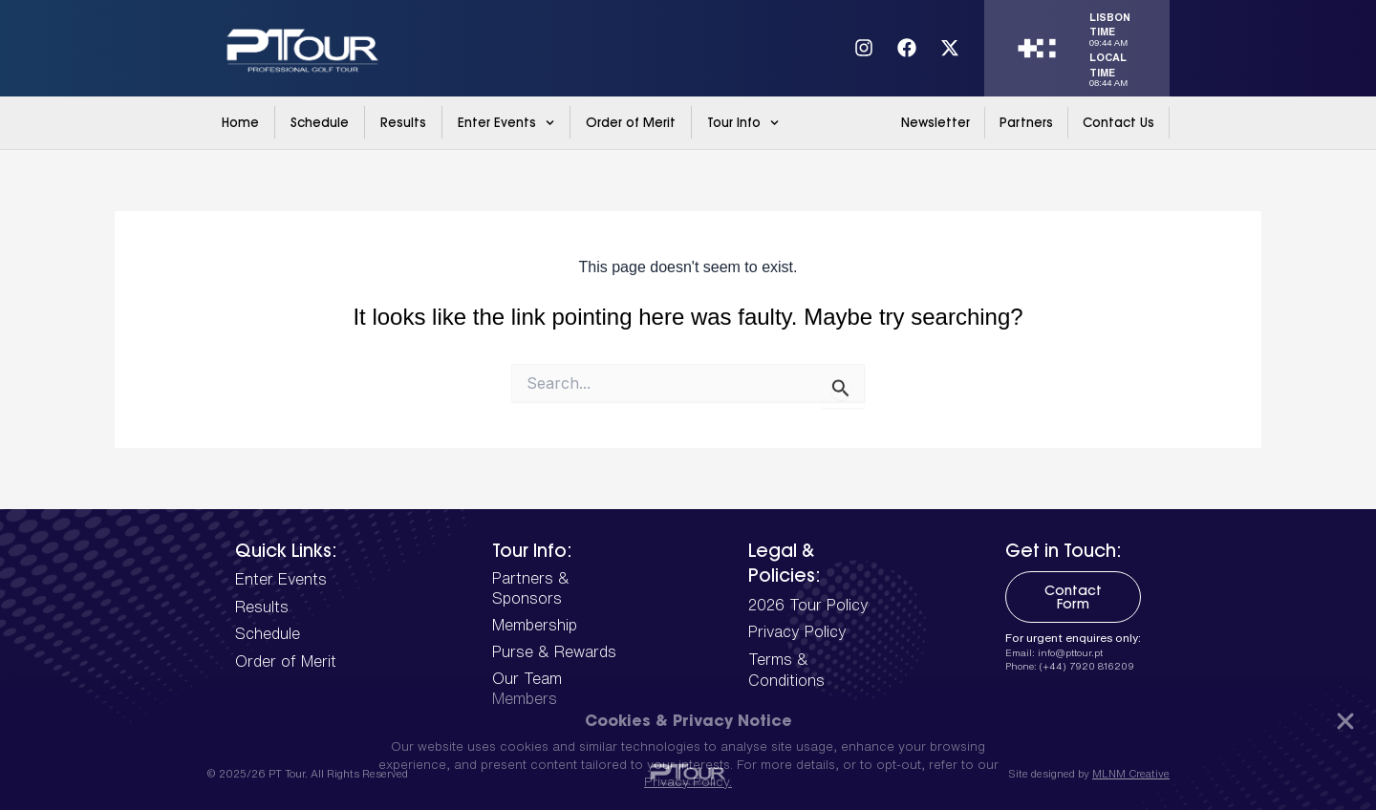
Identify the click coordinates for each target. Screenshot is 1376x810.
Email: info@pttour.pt (1054, 652)
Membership (534, 624)
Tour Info (743, 123)
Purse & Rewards (554, 651)
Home (240, 122)
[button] (1345, 721)
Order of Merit (631, 122)
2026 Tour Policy (808, 604)
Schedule (319, 122)
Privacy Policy (797, 631)
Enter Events (506, 123)
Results (403, 122)
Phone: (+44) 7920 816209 (1069, 666)
